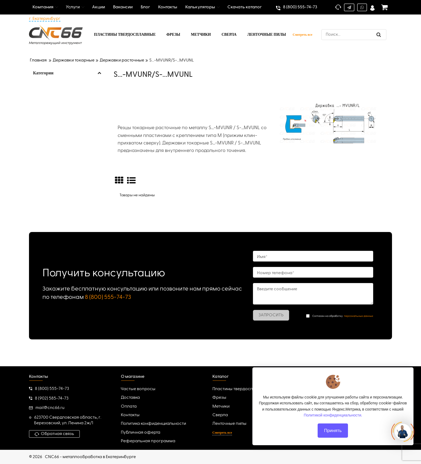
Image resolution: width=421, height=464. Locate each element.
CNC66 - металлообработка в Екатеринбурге (90, 457)
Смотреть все (302, 35)
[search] (353, 34)
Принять (333, 430)
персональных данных (358, 316)
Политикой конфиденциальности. (333, 415)
